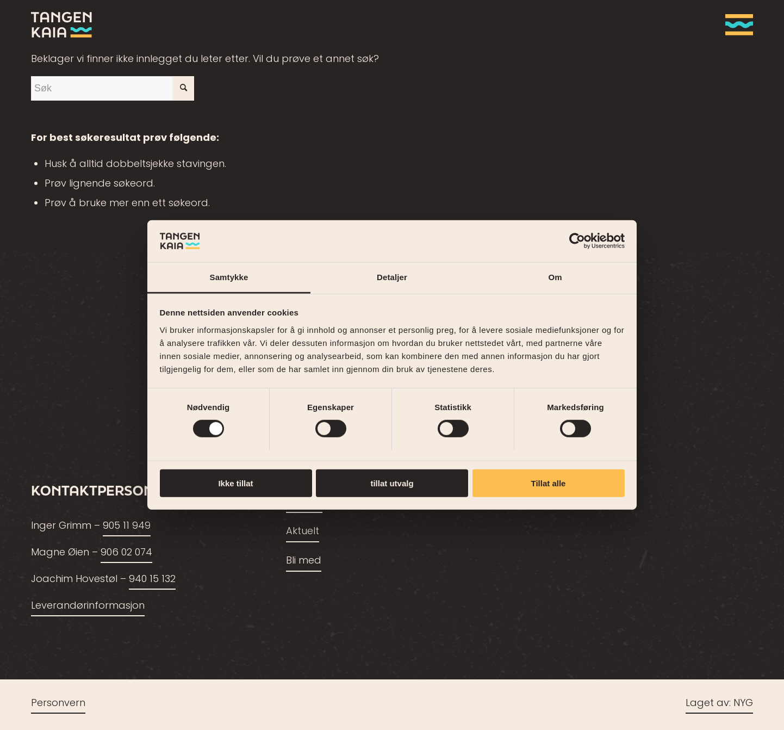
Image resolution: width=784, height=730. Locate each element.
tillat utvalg (391, 482)
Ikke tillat (235, 482)
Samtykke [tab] (229, 277)
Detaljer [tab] (392, 277)
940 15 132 (152, 579)
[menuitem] (735, 24)
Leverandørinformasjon (88, 606)
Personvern (58, 704)
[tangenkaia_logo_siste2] (61, 24)
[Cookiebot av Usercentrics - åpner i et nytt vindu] (577, 241)
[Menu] (735, 24)
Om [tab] (555, 277)
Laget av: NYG (719, 704)
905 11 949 (127, 526)
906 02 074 (126, 553)
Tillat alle (548, 482)
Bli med (303, 561)
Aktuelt (302, 532)
